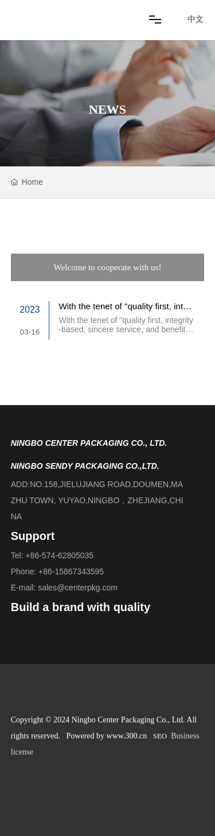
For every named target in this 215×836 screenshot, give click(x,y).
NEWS (107, 109)
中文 (195, 19)
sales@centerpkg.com (78, 587)
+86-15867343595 (71, 571)
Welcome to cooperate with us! (107, 267)
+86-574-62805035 (59, 555)
